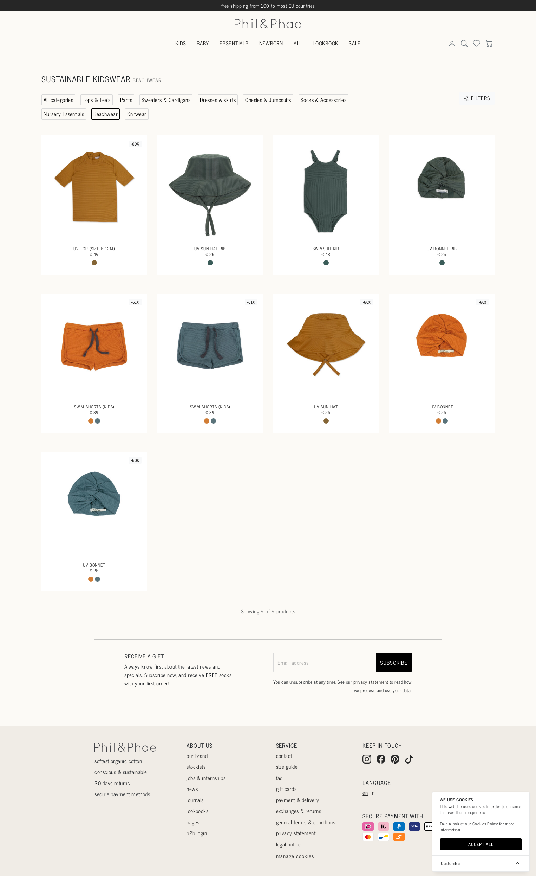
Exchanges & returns (298, 810)
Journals (195, 800)
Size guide (287, 766)
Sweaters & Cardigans (166, 99)
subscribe (393, 662)
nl (374, 792)
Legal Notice (288, 844)
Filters (477, 98)
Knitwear (136, 113)
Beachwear (105, 113)
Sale (355, 43)
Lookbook (325, 43)
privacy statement (370, 681)
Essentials (234, 43)
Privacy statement (296, 833)
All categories (58, 99)
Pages (193, 822)
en (365, 792)
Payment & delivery (297, 800)
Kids (180, 43)
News (192, 788)
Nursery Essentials (64, 113)
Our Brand (197, 755)
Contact (284, 755)
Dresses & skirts (218, 99)
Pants (126, 99)
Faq (279, 777)
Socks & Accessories (324, 99)
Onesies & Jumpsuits (268, 99)
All (298, 43)
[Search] (451, 43)
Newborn (271, 43)
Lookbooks (197, 810)
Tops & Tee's (96, 99)
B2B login (197, 833)
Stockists (196, 766)
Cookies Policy (485, 823)
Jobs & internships (206, 777)
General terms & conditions (305, 822)
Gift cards (286, 788)
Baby (203, 43)
